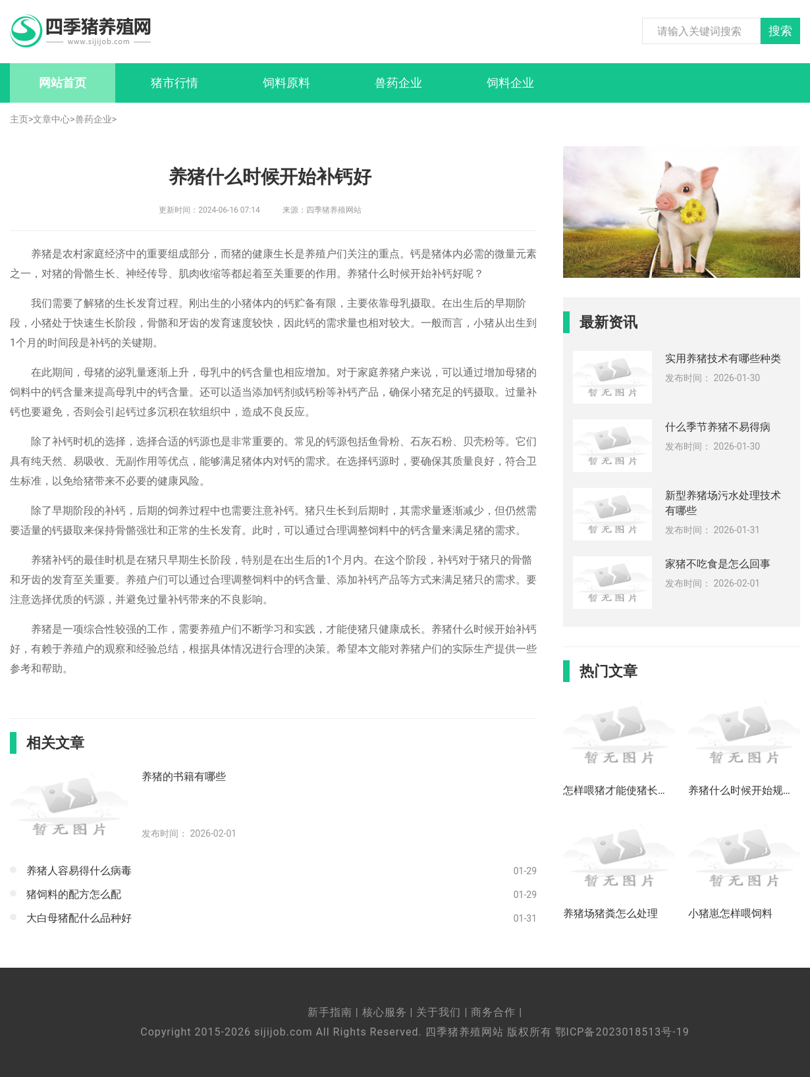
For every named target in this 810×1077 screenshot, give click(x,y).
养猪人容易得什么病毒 (79, 870)
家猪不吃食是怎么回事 (717, 564)
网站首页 (62, 83)
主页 (19, 119)
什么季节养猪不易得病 (717, 427)
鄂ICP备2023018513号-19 (622, 1032)
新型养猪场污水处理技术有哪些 (723, 503)
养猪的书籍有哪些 (184, 776)
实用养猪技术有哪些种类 (723, 358)
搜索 (780, 31)
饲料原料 (286, 83)
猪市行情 (174, 83)
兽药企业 (398, 83)
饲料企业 (510, 83)
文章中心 (51, 119)
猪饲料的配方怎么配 (73, 894)
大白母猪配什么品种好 (79, 918)
